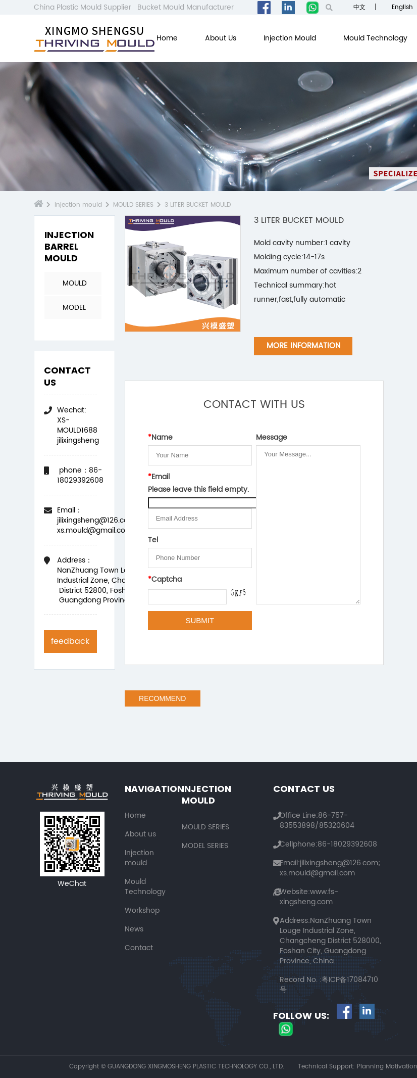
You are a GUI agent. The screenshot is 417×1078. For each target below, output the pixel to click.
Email (159, 477)
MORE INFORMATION (303, 346)
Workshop (142, 910)
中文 (358, 7)
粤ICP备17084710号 (329, 985)
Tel (153, 540)
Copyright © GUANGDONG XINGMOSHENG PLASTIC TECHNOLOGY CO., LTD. (176, 1067)
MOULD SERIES (133, 205)
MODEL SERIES (74, 310)
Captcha (165, 580)
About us (220, 38)
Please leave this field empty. (198, 490)
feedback (70, 641)
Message (271, 438)
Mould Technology (375, 38)
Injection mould (290, 38)
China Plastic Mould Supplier (82, 7)
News (134, 929)
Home (167, 38)
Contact (139, 948)
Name (160, 438)
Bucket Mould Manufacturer (185, 7)
